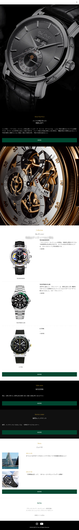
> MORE (42, 249)
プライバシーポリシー (47, 510)
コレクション (41, 508)
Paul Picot (4, 3)
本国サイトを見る (39, 515)
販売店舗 (48, 508)
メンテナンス (29, 510)
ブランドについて (31, 508)
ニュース (37, 510)
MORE (39, 140)
